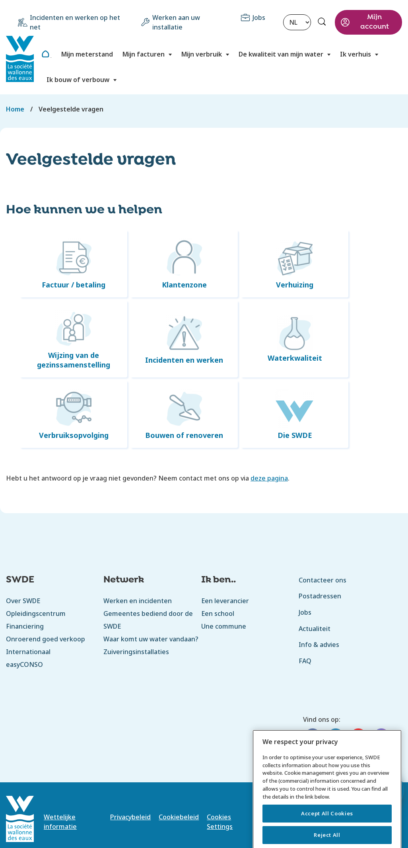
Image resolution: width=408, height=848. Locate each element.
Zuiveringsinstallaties (136, 651)
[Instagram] (381, 739)
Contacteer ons (322, 580)
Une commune (223, 626)
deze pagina (269, 478)
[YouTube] (358, 739)
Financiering (25, 626)
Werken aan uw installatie (176, 22)
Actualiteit (314, 628)
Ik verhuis (355, 54)
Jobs (259, 17)
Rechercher (323, 23)
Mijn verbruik (201, 54)
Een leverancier (225, 600)
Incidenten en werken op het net (75, 22)
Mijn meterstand (87, 54)
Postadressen (320, 596)
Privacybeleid (130, 817)
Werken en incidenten (137, 600)
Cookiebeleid (179, 817)
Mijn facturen (143, 54)
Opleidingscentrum (36, 613)
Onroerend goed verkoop (45, 639)
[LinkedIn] (335, 739)
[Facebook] (312, 739)
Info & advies (319, 644)
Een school (218, 613)
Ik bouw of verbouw (78, 79)
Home (51, 57)
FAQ (305, 661)
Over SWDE (23, 600)
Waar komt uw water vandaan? (150, 639)
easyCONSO (24, 664)
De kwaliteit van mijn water (281, 54)
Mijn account (374, 22)
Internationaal (28, 651)
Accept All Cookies (327, 836)
